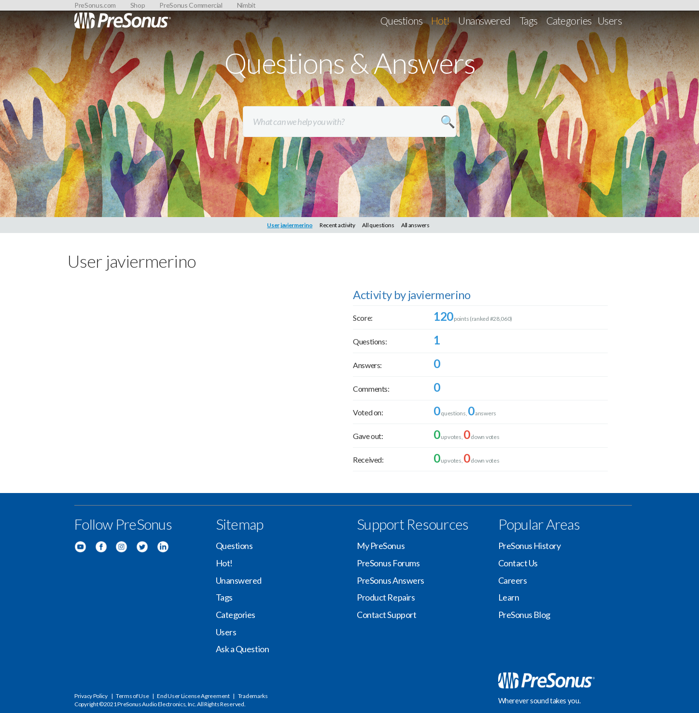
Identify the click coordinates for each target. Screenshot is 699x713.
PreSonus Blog (524, 614)
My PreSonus (381, 545)
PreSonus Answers (390, 580)
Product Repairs (386, 597)
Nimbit (246, 5)
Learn (508, 597)
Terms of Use (132, 695)
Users (610, 20)
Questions (401, 20)
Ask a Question (242, 649)
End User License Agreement (193, 695)
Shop (137, 5)
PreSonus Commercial (190, 5)
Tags (528, 20)
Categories (569, 20)
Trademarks (253, 695)
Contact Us (518, 563)
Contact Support (386, 614)
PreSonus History (529, 545)
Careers (512, 580)
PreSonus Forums (388, 563)
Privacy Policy (91, 695)
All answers (415, 225)
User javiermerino (289, 225)
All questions (378, 225)
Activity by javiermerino (412, 295)
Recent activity (337, 225)
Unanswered (484, 20)
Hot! (440, 20)
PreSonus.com (95, 5)
